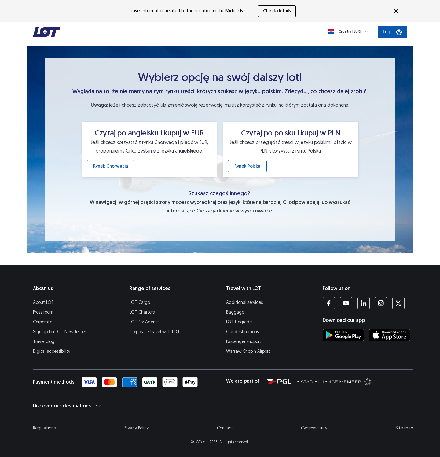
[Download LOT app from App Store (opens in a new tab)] (389, 335)
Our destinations (242, 331)
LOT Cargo (140, 302)
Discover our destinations (67, 406)
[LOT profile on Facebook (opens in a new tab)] (329, 303)
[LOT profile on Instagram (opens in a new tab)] (381, 303)
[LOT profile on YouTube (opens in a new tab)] (346, 303)
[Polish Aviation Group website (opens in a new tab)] (279, 381)
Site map (404, 428)
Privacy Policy (136, 428)
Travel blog (43, 341)
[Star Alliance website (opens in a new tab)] (334, 381)
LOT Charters (142, 312)
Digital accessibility (51, 351)
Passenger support (243, 341)
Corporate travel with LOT (155, 331)
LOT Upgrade (239, 322)
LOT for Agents (144, 322)
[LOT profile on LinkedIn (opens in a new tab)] (363, 303)
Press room (43, 312)
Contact (225, 428)
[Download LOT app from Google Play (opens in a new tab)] (343, 335)
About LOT (43, 302)
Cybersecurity (314, 428)
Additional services (244, 302)
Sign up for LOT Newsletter (59, 331)
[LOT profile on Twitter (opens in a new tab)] (398, 303)
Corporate (42, 322)
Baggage (235, 312)
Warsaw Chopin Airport (248, 351)
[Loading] (349, 31)
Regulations (44, 428)
